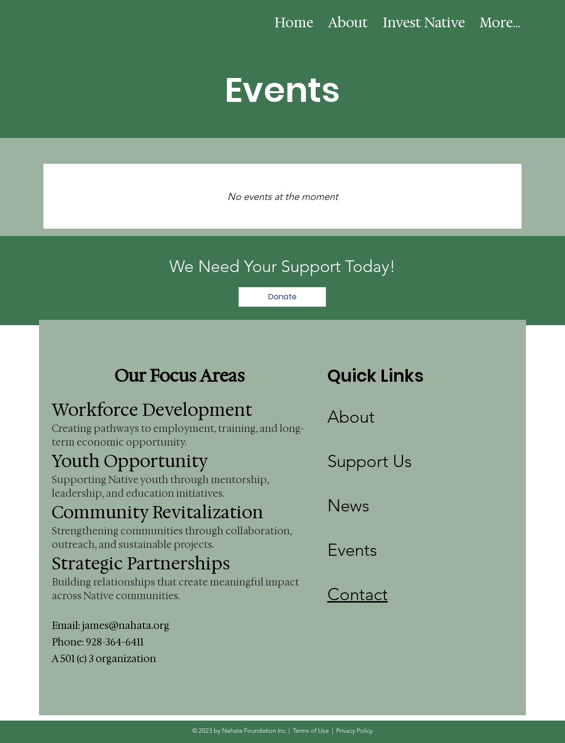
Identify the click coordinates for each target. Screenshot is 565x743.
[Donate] (282, 297)
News (348, 505)
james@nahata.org (125, 625)
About (351, 416)
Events (352, 549)
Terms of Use (311, 730)
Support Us (369, 460)
